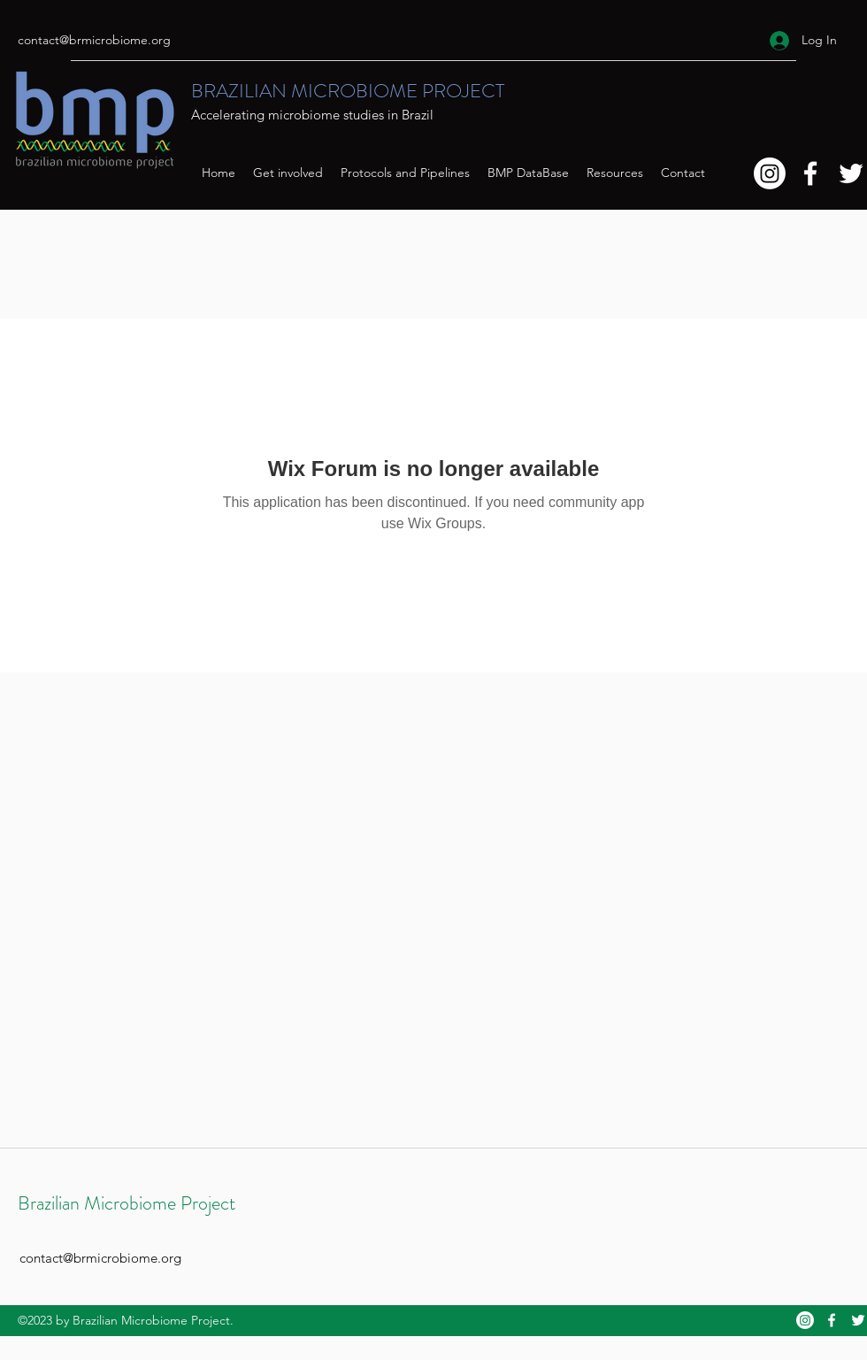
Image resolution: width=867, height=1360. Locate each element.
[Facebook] (810, 173)
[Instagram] (770, 173)
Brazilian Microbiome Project (126, 1203)
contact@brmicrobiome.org (94, 40)
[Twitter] (851, 173)
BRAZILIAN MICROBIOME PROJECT (347, 90)
